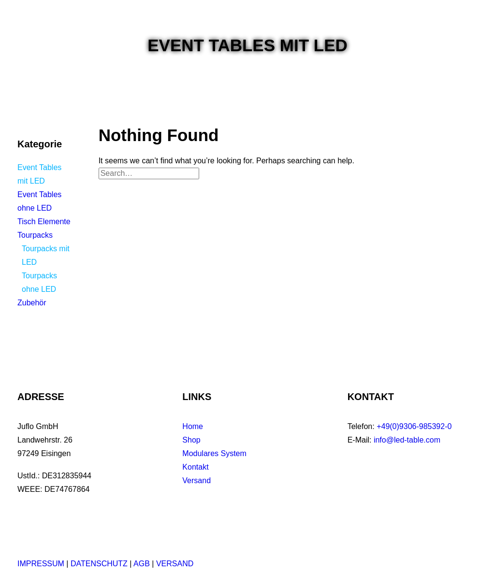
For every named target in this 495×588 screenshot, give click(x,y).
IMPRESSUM (40, 563)
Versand (196, 480)
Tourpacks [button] (35, 235)
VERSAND (174, 563)
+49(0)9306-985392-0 (414, 426)
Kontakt (195, 467)
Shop (191, 440)
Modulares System (214, 453)
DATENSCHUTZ (99, 563)
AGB (141, 563)
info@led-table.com (407, 440)
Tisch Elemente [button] (44, 221)
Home (192, 426)
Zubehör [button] (31, 303)
